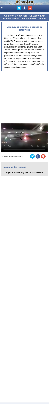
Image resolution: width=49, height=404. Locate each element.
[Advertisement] (24, 97)
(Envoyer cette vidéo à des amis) (12, 156)
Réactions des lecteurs (14, 167)
